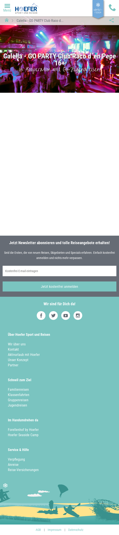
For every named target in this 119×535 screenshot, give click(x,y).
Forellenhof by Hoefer (23, 430)
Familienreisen (18, 390)
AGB (38, 530)
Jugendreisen (17, 405)
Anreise (13, 465)
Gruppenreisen (18, 400)
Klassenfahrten (18, 395)
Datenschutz (75, 530)
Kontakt (13, 349)
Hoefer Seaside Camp (23, 435)
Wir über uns (17, 344)
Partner (13, 365)
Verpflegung (16, 459)
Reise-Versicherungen (23, 470)
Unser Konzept (18, 360)
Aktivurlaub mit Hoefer (24, 355)
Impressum (54, 530)
